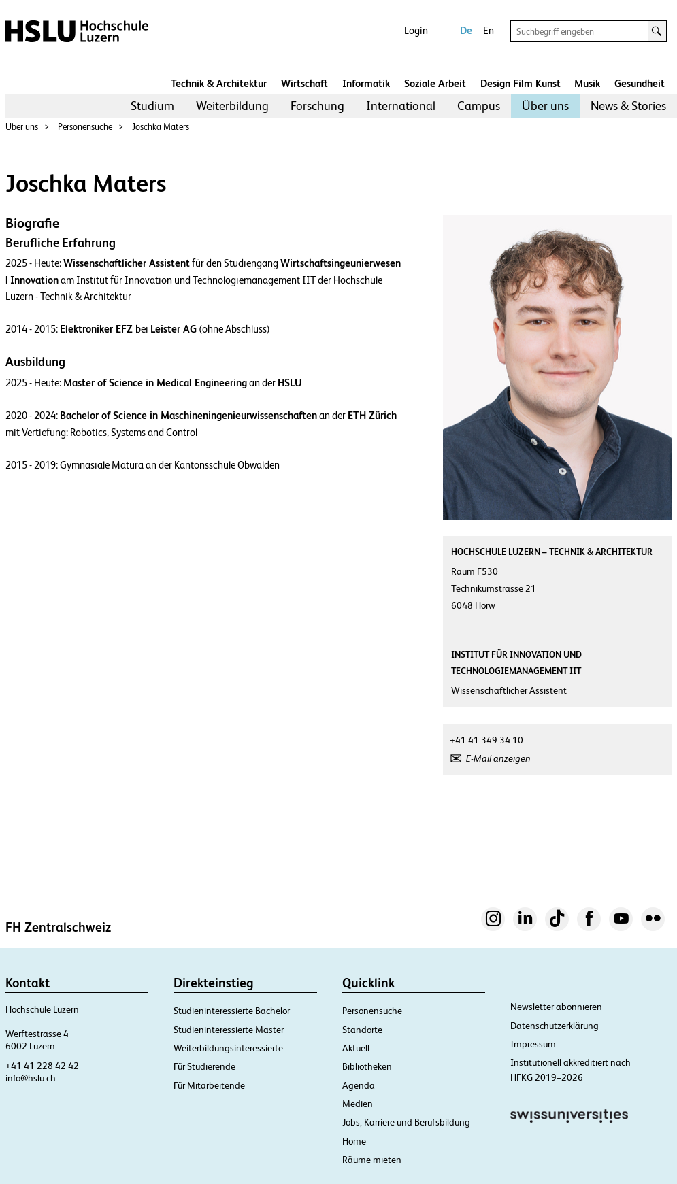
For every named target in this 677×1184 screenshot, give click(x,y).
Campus (478, 106)
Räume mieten (371, 1159)
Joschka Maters (160, 127)
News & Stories (628, 106)
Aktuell (355, 1048)
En (488, 30)
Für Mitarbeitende (209, 1085)
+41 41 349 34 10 (486, 739)
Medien (357, 1103)
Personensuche (85, 127)
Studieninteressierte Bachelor (232, 1010)
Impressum (533, 1043)
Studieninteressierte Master (229, 1029)
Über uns (545, 106)
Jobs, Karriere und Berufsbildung (406, 1122)
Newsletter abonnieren (556, 1006)
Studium (152, 106)
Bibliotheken (367, 1066)
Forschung (317, 106)
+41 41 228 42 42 (42, 1065)
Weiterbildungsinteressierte (228, 1048)
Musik (587, 83)
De (466, 30)
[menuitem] (152, 106)
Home (354, 1141)
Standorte (362, 1029)
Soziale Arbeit (435, 83)
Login (416, 30)
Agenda (358, 1085)
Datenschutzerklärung (554, 1025)
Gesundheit (639, 83)
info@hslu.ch (30, 1077)
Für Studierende (204, 1066)
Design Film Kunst (520, 83)
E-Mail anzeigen (498, 758)
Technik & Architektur (219, 83)
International (400, 106)
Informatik (366, 83)
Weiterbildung (232, 106)
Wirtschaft (304, 83)
